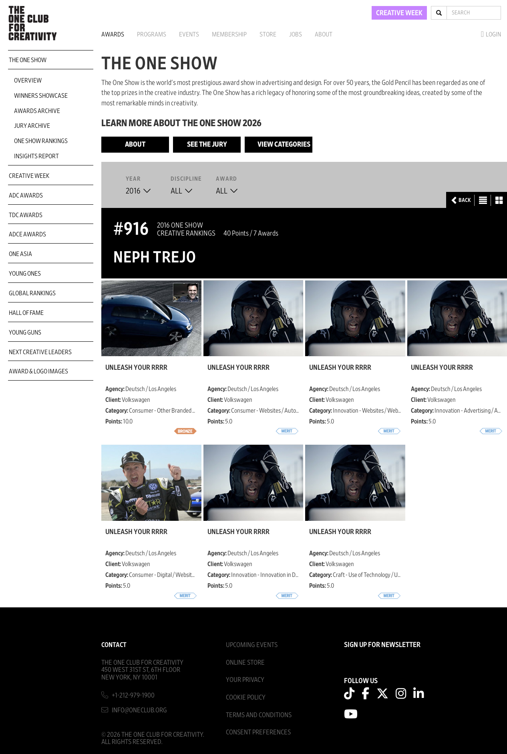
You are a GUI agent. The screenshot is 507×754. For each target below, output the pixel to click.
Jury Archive (32, 126)
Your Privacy (245, 679)
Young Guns (25, 332)
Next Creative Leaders (40, 352)
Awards (112, 34)
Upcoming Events (252, 644)
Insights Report (36, 156)
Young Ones (25, 273)
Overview (28, 80)
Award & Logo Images (38, 371)
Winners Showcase (41, 96)
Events (189, 34)
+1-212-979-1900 (133, 695)
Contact (114, 644)
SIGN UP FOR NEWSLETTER (382, 645)
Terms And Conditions (259, 715)
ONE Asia (20, 254)
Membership (229, 34)
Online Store (245, 662)
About (323, 34)
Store (268, 34)
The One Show (27, 60)
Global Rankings (32, 293)
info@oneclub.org (139, 710)
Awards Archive (37, 111)
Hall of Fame (26, 313)
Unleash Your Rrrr (136, 367)
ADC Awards (26, 195)
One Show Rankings (41, 141)
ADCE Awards (27, 234)
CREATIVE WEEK (399, 13)
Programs (151, 34)
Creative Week (29, 176)
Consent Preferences (258, 732)
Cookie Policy (246, 697)
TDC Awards (25, 215)
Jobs (295, 34)
